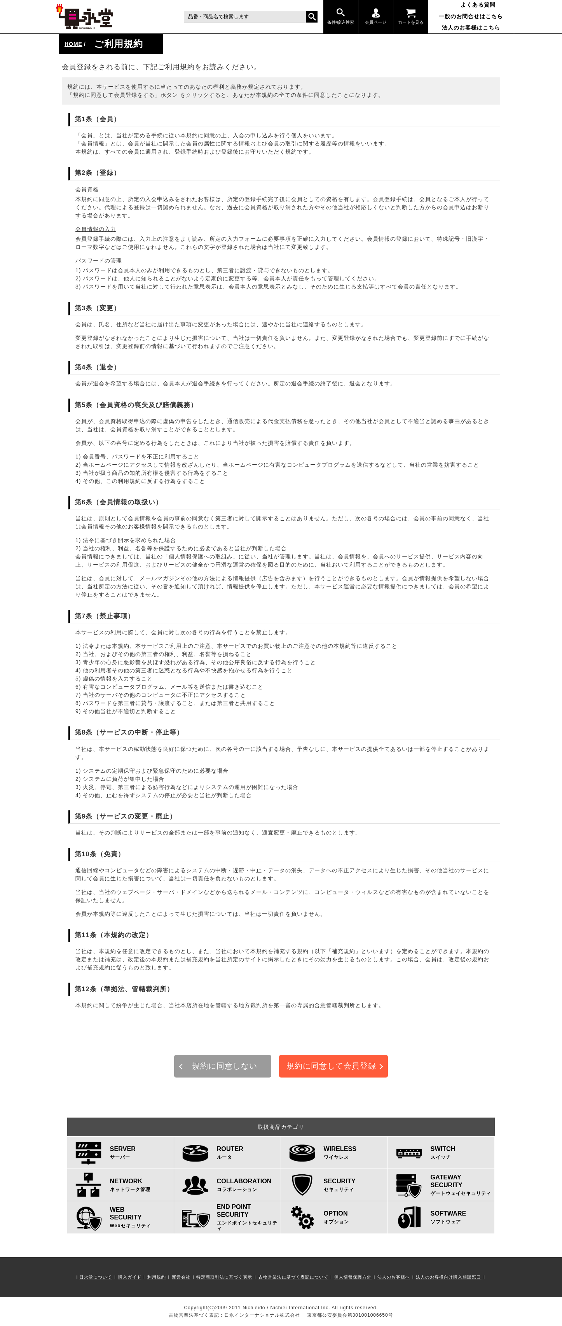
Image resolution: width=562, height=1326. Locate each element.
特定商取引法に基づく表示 (224, 1277)
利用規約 (156, 1277)
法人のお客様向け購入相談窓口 (448, 1277)
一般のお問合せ (471, 16)
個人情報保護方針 (353, 1277)
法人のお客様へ (393, 1277)
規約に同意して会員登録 (331, 1066)
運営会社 (181, 1277)
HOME (73, 44)
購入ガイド (129, 1277)
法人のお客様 (471, 27)
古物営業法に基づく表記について (293, 1277)
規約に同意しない (224, 1066)
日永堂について (95, 1277)
